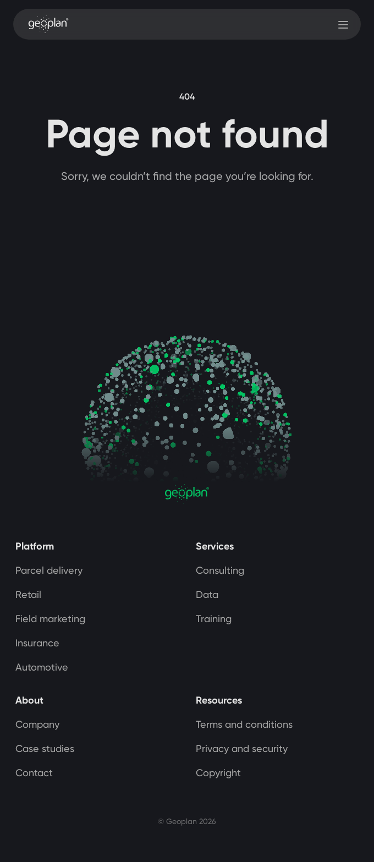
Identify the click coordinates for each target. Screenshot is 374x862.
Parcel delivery (48, 570)
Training (214, 618)
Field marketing (50, 618)
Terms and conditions (244, 724)
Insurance (37, 643)
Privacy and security (242, 748)
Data (207, 594)
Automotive (41, 667)
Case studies (44, 748)
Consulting (220, 570)
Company (37, 724)
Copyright (218, 772)
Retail (28, 594)
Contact (34, 772)
